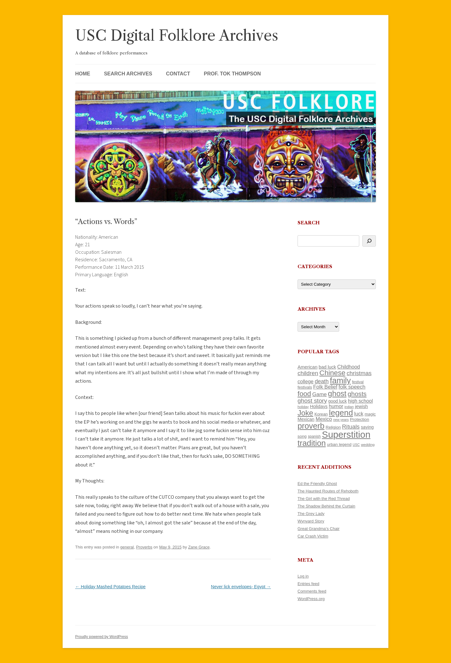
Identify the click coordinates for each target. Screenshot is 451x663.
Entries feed (308, 583)
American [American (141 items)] (308, 367)
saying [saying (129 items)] (367, 427)
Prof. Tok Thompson (232, 73)
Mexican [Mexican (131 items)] (306, 419)
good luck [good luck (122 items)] (337, 401)
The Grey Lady (311, 513)
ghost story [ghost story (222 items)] (312, 400)
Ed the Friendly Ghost (317, 483)
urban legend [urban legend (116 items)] (339, 444)
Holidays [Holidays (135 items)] (319, 406)
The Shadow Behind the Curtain (326, 506)
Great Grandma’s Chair (319, 528)
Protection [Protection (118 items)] (359, 419)
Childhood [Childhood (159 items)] (348, 367)
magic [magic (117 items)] (370, 414)
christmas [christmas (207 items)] (359, 373)
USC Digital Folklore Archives (176, 35)
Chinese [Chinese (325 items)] (332, 373)
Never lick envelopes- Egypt (241, 586)
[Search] (369, 241)
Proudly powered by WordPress (101, 637)
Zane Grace (199, 547)
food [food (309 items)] (304, 394)
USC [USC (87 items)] (356, 444)
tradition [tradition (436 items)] (312, 443)
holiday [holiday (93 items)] (303, 407)
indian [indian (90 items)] (349, 407)
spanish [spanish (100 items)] (314, 436)
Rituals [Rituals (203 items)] (351, 426)
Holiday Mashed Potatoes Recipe (110, 586)
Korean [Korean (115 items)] (321, 414)
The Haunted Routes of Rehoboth (328, 491)
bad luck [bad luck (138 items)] (327, 367)
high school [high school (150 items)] (360, 401)
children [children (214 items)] (308, 373)
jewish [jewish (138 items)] (361, 406)
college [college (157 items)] (306, 381)
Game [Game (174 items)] (319, 394)
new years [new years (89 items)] (341, 419)
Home (82, 73)
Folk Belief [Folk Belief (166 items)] (325, 387)
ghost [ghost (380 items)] (337, 393)
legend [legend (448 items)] (341, 412)
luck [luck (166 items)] (358, 414)
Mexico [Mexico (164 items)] (324, 419)
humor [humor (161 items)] (336, 406)
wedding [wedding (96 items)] (368, 444)
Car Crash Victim (313, 536)
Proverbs (144, 547)
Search (309, 223)
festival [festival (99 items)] (358, 382)
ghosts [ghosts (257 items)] (357, 393)
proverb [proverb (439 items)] (311, 425)
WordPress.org (311, 598)
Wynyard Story (311, 521)
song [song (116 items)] (302, 436)
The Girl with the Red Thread (324, 498)
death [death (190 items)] (322, 381)
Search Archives (128, 73)
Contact (178, 73)
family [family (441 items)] (340, 380)
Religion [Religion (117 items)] (333, 427)
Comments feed (312, 591)
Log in (303, 576)
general (127, 547)
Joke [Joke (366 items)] (305, 413)
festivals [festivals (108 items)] (305, 387)
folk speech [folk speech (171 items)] (352, 387)
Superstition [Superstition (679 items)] (346, 434)
